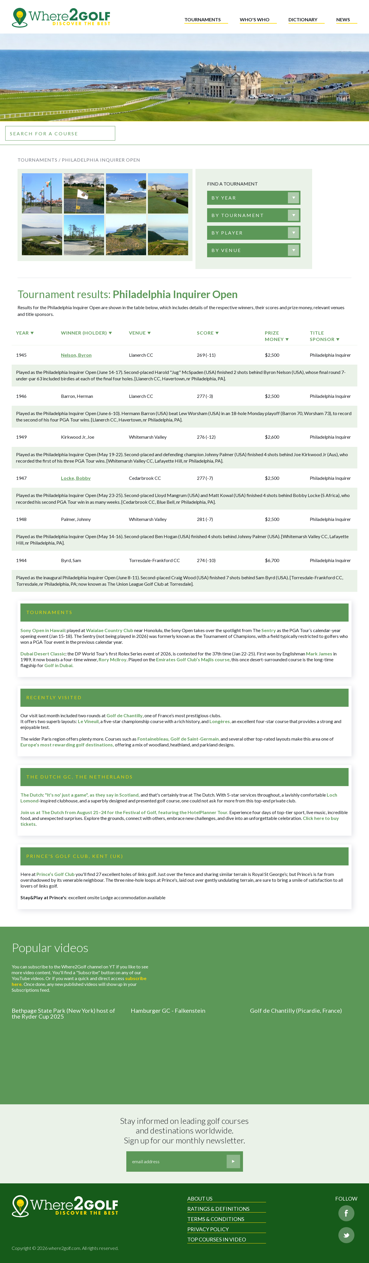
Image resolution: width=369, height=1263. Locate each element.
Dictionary (302, 19)
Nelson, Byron (76, 355)
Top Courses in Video (216, 1239)
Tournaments (202, 19)
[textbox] (223, 198)
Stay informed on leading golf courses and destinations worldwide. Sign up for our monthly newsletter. (185, 1130)
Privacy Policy (208, 1229)
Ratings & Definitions (218, 1209)
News (343, 19)
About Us (199, 1198)
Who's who (255, 19)
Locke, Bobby (76, 478)
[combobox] (253, 198)
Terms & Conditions (215, 1219)
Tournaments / (39, 159)
